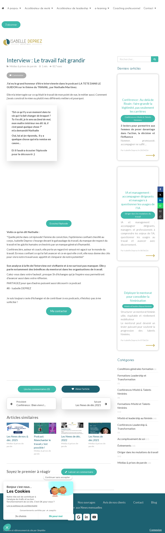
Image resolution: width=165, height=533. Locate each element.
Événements (124, 445)
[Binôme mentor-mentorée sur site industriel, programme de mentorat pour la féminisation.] (137, 277)
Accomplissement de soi (131, 438)
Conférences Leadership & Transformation (132, 426)
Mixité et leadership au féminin (134, 418)
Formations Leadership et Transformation (131, 377)
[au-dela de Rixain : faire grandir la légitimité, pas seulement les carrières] (137, 84)
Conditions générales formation (135, 368)
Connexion (156, 529)
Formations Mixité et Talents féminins (133, 405)
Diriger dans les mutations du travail (137, 452)
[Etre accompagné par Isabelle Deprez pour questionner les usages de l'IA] (137, 177)
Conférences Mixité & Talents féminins (134, 391)
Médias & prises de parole (132, 462)
